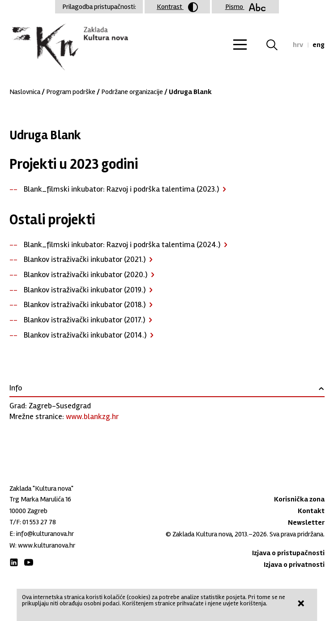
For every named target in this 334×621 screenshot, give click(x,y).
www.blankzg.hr (92, 416)
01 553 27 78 (39, 522)
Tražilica (277, 44)
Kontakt (311, 510)
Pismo (245, 6)
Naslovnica (24, 91)
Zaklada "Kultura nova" (68, 47)
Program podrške (70, 91)
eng (319, 44)
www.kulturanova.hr (46, 545)
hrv (298, 44)
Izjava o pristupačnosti (288, 553)
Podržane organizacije (132, 91)
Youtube (28, 562)
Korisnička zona (299, 499)
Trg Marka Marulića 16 (40, 499)
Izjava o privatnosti (294, 564)
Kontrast (177, 7)
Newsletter (306, 522)
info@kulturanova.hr (45, 533)
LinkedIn (13, 562)
